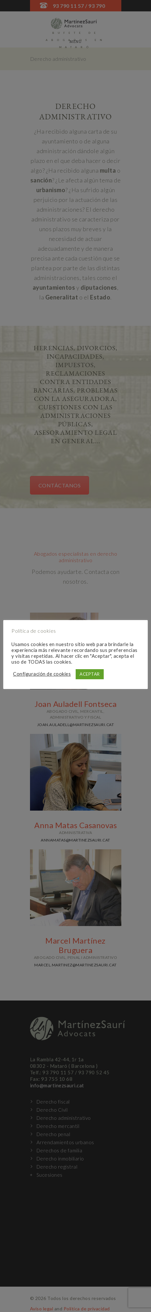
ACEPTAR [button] (90, 674)
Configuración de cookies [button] (42, 674)
